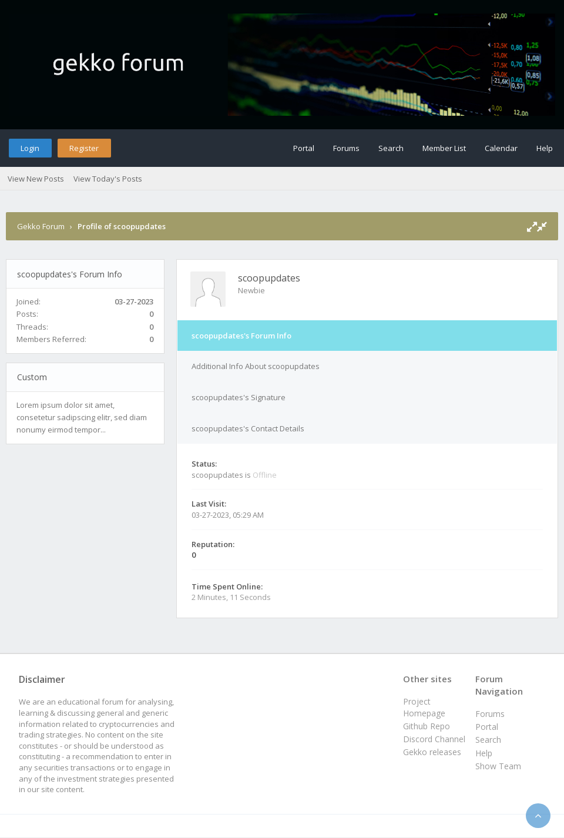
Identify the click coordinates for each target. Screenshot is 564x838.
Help (544, 148)
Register (84, 148)
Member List (444, 148)
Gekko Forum (41, 226)
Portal (303, 148)
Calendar (501, 148)
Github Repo (426, 726)
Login (30, 148)
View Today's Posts (107, 178)
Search (391, 148)
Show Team (498, 766)
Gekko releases (432, 751)
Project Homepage (424, 707)
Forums (346, 148)
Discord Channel (434, 739)
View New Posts (36, 178)
